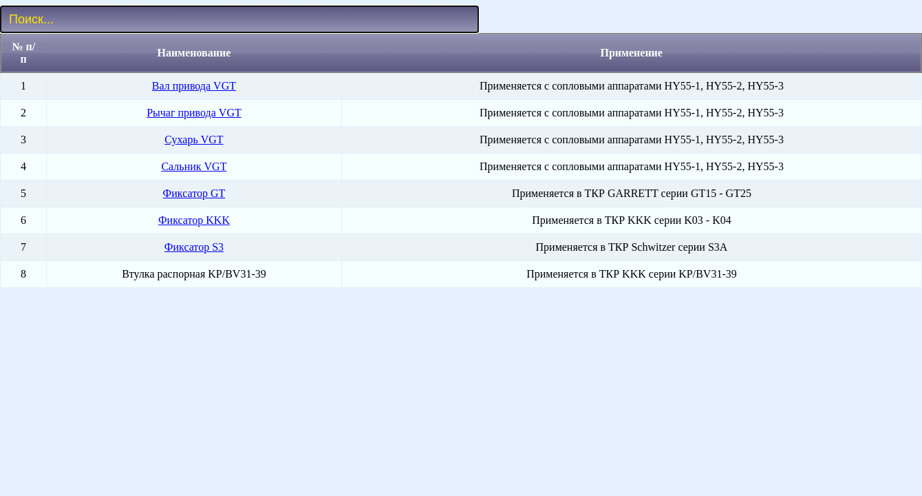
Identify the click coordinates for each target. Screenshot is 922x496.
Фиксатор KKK (194, 220)
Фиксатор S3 (194, 247)
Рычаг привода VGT (194, 112)
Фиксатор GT (194, 193)
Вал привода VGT (194, 86)
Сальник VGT (193, 166)
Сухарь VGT (193, 139)
